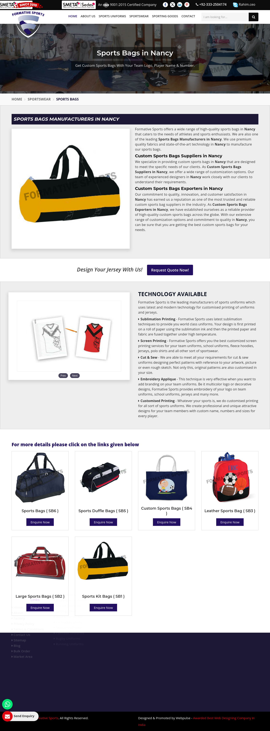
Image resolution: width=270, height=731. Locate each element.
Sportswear (138, 16)
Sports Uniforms (112, 16)
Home (72, 16)
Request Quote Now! (170, 270)
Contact (188, 16)
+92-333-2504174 (211, 4)
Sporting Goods (165, 16)
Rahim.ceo (244, 4)
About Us (88, 16)
